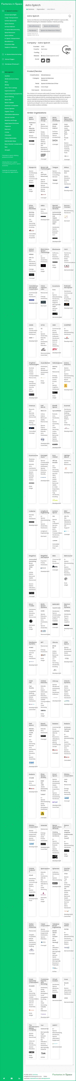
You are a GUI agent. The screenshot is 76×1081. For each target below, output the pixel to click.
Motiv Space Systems (44, 607)
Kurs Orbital (55, 456)
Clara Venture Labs (44, 287)
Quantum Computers (11, 105)
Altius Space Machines (33, 207)
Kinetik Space (55, 406)
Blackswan (57, 249)
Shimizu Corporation (68, 776)
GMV (54, 325)
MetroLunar (68, 557)
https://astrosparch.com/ (50, 56)
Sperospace (45, 870)
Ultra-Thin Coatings (10, 88)
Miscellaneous (8, 41)
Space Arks (7, 99)
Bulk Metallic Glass (10, 141)
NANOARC (56, 606)
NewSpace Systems (33, 644)
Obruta (55, 644)
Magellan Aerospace (45, 558)
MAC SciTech (67, 513)
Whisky (6, 85)
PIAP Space (32, 726)
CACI (66, 249)
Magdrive (33, 557)
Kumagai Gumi (44, 456)
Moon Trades (32, 606)
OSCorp (55, 682)
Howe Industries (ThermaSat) (34, 982)
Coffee (6, 132)
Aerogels (7, 150)
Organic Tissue (9, 111)
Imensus (33, 405)
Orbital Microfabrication (11, 114)
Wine (6, 82)
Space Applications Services (57, 828)
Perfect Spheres (9, 108)
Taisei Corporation (45, 926)
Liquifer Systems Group (44, 119)
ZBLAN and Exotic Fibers (11, 79)
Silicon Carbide (9, 102)
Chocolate (7, 135)
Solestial (44, 827)
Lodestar (33, 513)
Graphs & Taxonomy (10, 47)
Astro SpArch (33, 5)
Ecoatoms (56, 286)
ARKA (43, 206)
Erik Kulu (35, 1074)
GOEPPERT (67, 325)
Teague (55, 167)
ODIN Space (66, 644)
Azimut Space (32, 250)
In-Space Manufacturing (12, 29)
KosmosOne (34, 455)
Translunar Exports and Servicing (45, 983)
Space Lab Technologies (46, 168)
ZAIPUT (55, 1027)
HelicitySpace (57, 363)
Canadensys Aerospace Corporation (34, 287)
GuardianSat (45, 363)
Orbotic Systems (67, 683)
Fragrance (7, 126)
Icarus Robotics (67, 363)
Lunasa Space (55, 513)
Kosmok (67, 405)
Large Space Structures (11, 123)
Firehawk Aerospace (68, 286)
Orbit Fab (31, 683)
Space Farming (9, 97)
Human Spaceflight (10, 15)
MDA (54, 557)
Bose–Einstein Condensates (13, 144)
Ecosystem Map (9, 44)
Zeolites (7, 76)
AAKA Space (32, 118)
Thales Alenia (66, 926)
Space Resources (9, 32)
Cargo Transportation (11, 18)
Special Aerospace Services (57, 207)
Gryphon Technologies (34, 363)
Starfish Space (67, 870)
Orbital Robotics (44, 683)
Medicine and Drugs (10, 120)
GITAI (43, 325)
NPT (42, 644)
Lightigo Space (67, 456)
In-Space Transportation (12, 38)
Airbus (66, 167)
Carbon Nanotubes (10, 138)
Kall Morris (43, 406)
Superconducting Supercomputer (13, 94)
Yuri (42, 1027)
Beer (6, 147)
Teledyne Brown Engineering (57, 926)
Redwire (55, 725)
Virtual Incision (55, 981)
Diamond (7, 129)
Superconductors (9, 91)
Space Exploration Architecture (68, 119)
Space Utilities (8, 35)
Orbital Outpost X (33, 871)
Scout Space (55, 776)
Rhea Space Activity (43, 777)
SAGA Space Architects (56, 119)
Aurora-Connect (67, 206)
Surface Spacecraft (10, 21)
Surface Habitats (9, 26)
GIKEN (32, 325)
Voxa (66, 981)
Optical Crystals (9, 117)
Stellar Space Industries (33, 926)
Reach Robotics (44, 726)
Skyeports (33, 167)
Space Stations (9, 23)
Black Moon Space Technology (45, 250)
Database (31, 9)
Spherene (56, 870)
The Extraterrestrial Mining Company (35, 1028)
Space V (66, 827)
